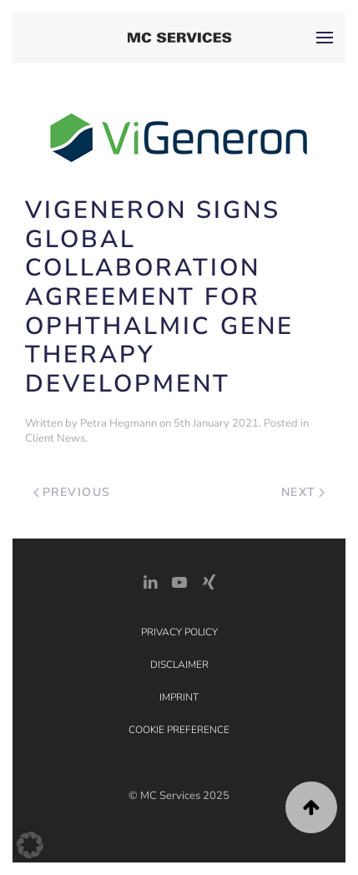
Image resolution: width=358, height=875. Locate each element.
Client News (55, 438)
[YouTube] (179, 581)
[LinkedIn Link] (150, 581)
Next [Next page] (303, 492)
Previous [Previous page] (72, 492)
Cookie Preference (179, 729)
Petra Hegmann (118, 423)
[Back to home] (179, 38)
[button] (324, 38)
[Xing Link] (208, 581)
